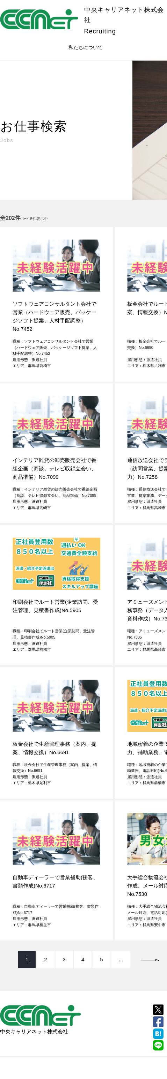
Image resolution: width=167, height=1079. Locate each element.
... (121, 959)
